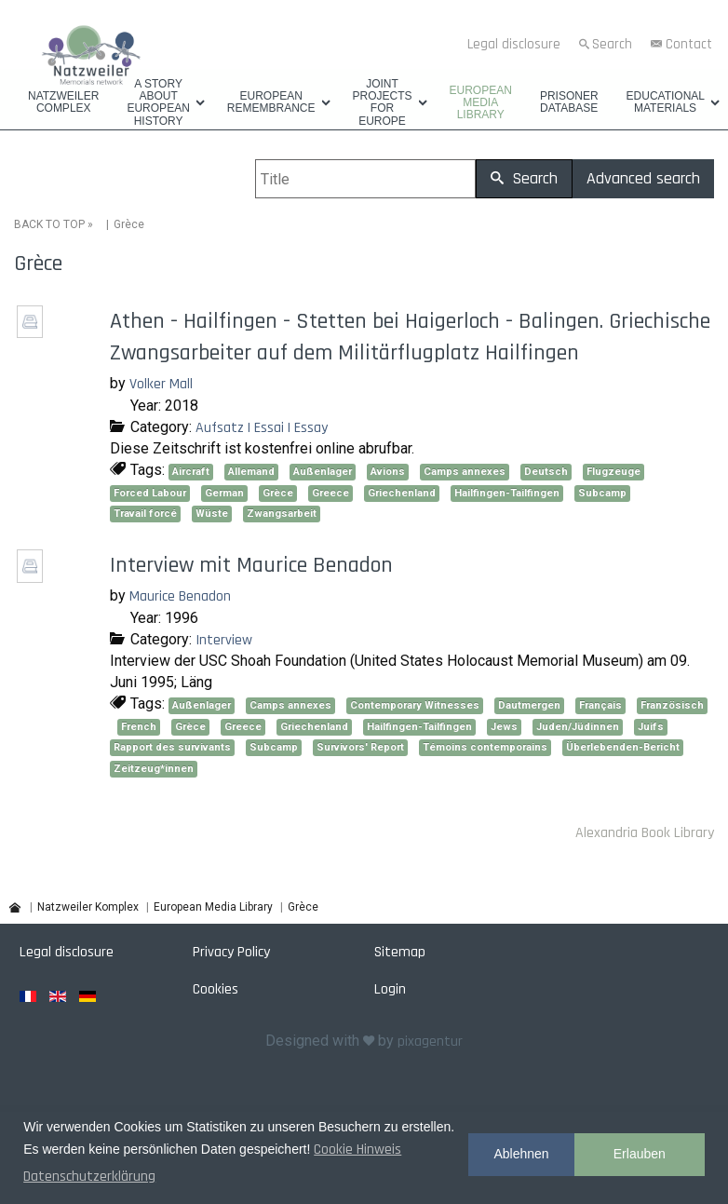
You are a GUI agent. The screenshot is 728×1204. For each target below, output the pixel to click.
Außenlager (322, 472)
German (224, 493)
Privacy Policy (231, 952)
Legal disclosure (513, 44)
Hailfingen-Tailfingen (506, 493)
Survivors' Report (360, 747)
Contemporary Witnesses (414, 705)
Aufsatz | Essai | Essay (261, 428)
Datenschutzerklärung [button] (89, 1176)
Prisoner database (569, 102)
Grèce (278, 493)
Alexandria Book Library (644, 833)
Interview (223, 640)
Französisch (672, 705)
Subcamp (602, 493)
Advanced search (643, 178)
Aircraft (190, 472)
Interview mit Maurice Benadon (251, 565)
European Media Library (481, 103)
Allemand (251, 472)
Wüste (211, 513)
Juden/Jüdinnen (577, 727)
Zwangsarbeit (282, 513)
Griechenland (402, 493)
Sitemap (399, 952)
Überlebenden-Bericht (623, 747)
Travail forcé (145, 513)
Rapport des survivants (172, 747)
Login (390, 989)
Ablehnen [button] (520, 1153)
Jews (504, 727)
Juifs (651, 727)
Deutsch (546, 472)
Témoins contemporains (485, 747)
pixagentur (430, 1041)
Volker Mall (161, 384)
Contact (689, 44)
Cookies (215, 989)
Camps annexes (465, 472)
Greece (330, 493)
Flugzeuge (613, 472)
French (138, 727)
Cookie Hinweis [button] (357, 1149)
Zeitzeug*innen (154, 769)
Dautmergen (529, 705)
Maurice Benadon (180, 596)
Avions (388, 472)
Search (612, 44)
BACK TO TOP (49, 224)
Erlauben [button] (639, 1153)
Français (600, 705)
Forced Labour (150, 493)
